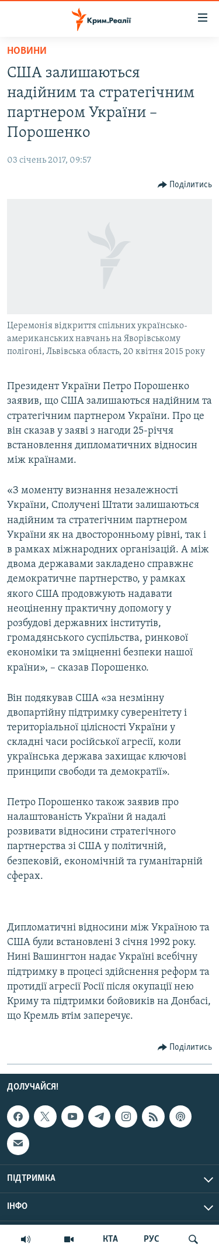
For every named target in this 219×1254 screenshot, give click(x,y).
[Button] (185, 184)
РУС (151, 1239)
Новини (27, 51)
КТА (110, 1239)
